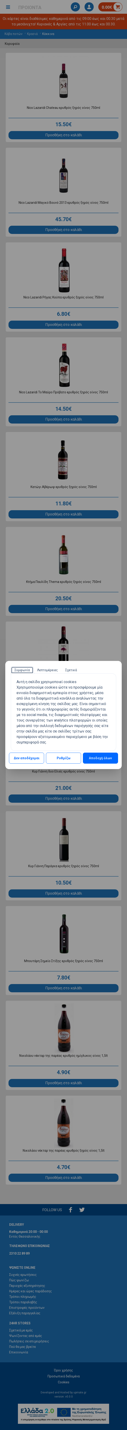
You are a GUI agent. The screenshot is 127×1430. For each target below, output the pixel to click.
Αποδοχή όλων (100, 758)
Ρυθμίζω (64, 758)
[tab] (22, 670)
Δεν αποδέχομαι (27, 758)
